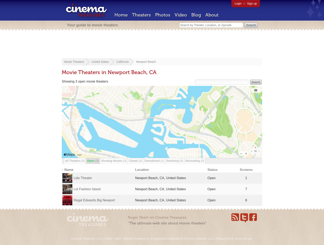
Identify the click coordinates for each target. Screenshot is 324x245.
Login (238, 3)
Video (181, 15)
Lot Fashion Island (87, 189)
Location (142, 170)
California (122, 61)
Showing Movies (113, 160)
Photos (162, 15)
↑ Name (67, 170)
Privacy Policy (224, 238)
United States (100, 61)
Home (121, 15)
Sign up (252, 3)
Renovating (194, 160)
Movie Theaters (74, 61)
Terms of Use (243, 238)
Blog (196, 15)
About (212, 15)
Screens (246, 170)
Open (93, 160)
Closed (135, 160)
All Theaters (75, 160)
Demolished (154, 160)
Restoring (174, 160)
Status (212, 170)
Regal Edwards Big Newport (94, 200)
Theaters (141, 15)
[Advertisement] (162, 44)
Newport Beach (146, 61)
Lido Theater (83, 178)
